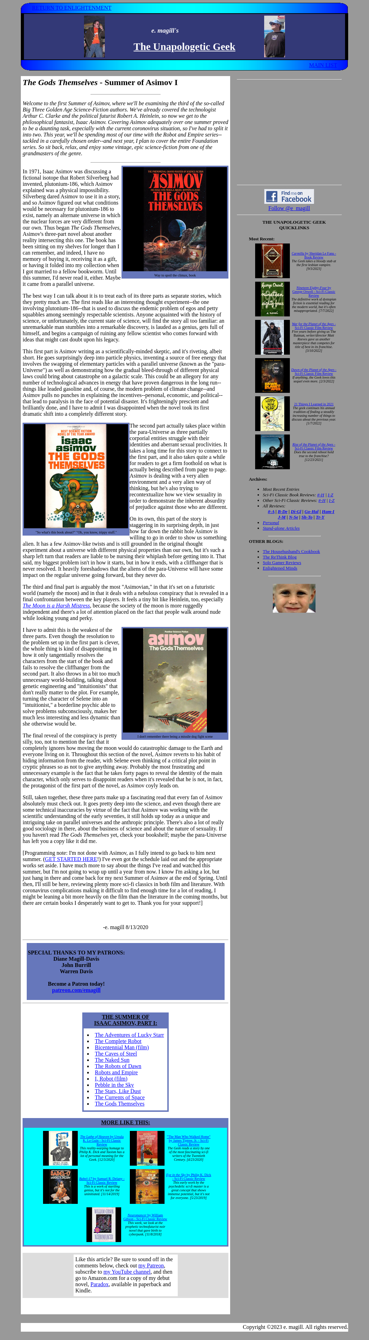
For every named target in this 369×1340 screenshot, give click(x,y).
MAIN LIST (323, 65)
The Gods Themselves (119, 1104)
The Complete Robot (118, 1041)
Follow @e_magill (289, 208)
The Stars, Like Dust (118, 1091)
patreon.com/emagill (76, 990)
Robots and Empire (116, 1072)
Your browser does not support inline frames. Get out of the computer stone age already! (126, 1275)
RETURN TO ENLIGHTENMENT (71, 8)
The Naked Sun (112, 1060)
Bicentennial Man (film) (122, 1047)
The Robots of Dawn (118, 1066)
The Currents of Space (120, 1097)
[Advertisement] (289, 132)
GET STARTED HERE (71, 859)
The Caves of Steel (116, 1054)
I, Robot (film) (111, 1079)
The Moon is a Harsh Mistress (56, 606)
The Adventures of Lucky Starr (129, 1035)
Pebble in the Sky (114, 1085)
